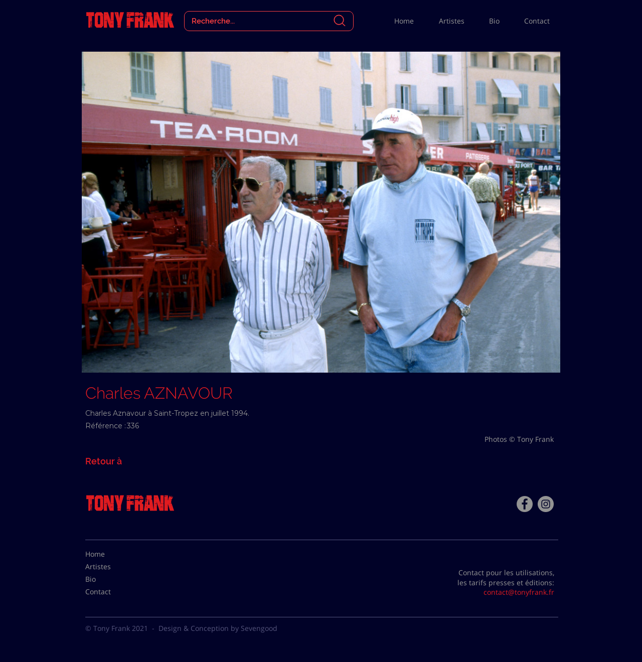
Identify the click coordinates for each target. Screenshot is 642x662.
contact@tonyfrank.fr (519, 592)
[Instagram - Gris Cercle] (546, 504)
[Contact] (110, 591)
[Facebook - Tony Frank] (525, 504)
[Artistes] (110, 566)
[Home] (110, 554)
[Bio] (110, 579)
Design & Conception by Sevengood (217, 628)
